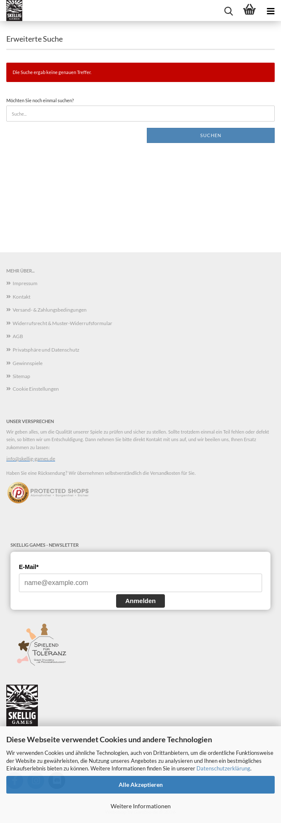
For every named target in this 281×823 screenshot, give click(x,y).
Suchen (210, 135)
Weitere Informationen (141, 806)
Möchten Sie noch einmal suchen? (40, 100)
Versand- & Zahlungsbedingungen (50, 310)
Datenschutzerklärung (223, 768)
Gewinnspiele (27, 363)
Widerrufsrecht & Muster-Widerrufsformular (62, 323)
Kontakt (21, 297)
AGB (18, 336)
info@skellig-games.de (30, 458)
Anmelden (140, 600)
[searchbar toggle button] (228, 10)
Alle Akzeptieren (141, 784)
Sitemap (21, 376)
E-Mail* (29, 567)
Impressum (25, 283)
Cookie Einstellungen (36, 389)
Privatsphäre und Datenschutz (46, 350)
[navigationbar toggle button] (270, 10)
